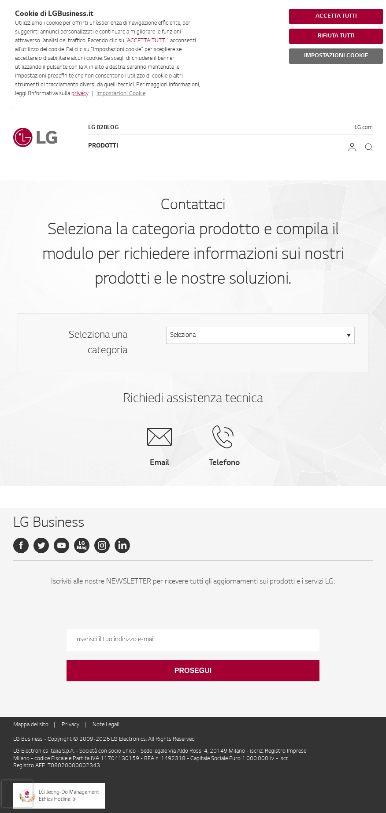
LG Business (28, 739)
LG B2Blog (103, 128)
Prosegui (193, 670)
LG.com (364, 128)
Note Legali (106, 725)
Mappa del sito (30, 725)
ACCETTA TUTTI (147, 41)
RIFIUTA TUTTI (336, 36)
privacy (79, 94)
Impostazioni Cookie (120, 94)
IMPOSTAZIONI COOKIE (336, 56)
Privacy (70, 725)
